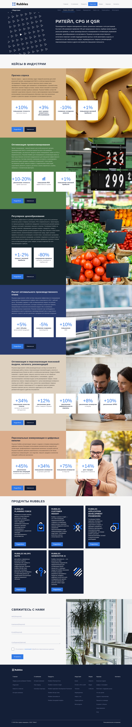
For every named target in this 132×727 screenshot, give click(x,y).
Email (17, 632)
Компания (18, 624)
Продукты (84, 4)
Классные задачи (101, 681)
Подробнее (20, 544)
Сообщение (19, 642)
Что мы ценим (100, 692)
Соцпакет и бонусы (101, 704)
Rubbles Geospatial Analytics (55, 700)
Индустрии (93, 4)
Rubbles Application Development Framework (60, 688)
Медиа (101, 4)
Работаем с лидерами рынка (104, 688)
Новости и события (18, 688)
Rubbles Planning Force (54, 681)
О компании (74, 4)
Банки (59, 10)
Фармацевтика (87, 10)
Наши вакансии (100, 708)
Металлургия (115, 10)
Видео (90, 684)
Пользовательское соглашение (111, 722)
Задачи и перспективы (102, 696)
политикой (28, 649)
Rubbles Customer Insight (55, 684)
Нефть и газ (96, 10)
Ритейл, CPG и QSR (68, 10)
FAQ (97, 712)
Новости (91, 681)
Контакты (116, 4)
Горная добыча (106, 10)
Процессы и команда (102, 700)
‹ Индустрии (16, 10)
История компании (18, 692)
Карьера (108, 4)
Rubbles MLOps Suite (54, 692)
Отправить (17, 656)
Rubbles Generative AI (54, 696)
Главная (65, 4)
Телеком (78, 10)
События (91, 688)
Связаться (30, 129)
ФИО (17, 616)
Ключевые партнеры (39, 688)
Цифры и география (101, 684)
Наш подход (37, 684)
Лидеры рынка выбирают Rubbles (22, 681)
